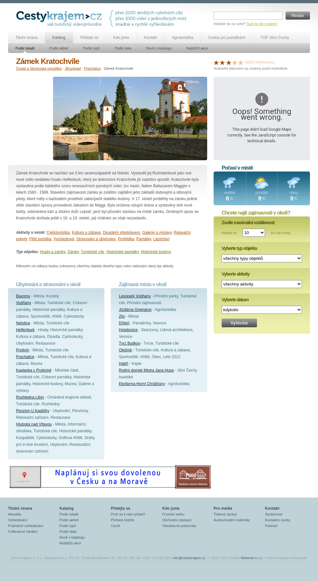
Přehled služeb (122, 520)
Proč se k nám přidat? (128, 514)
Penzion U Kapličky (32, 411)
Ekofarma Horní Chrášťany (142, 384)
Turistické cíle (92, 252)
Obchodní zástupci (176, 520)
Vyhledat (239, 323)
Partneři (271, 526)
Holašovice (128, 330)
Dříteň (124, 323)
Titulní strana (26, 37)
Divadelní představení (121, 232)
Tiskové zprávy (225, 514)
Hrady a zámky (52, 252)
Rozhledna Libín (30, 397)
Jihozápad (73, 68)
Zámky (73, 252)
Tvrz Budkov (129, 343)
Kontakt (150, 37)
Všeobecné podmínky (179, 526)
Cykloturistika (58, 232)
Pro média (223, 508)
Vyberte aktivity (236, 274)
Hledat (298, 16)
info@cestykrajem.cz (189, 558)
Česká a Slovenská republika (39, 68)
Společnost (273, 514)
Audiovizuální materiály (232, 520)
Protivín (22, 350)
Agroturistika (182, 37)
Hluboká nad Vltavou (34, 424)
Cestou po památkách (227, 37)
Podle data (123, 48)
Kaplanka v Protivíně (33, 370)
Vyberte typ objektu (239, 248)
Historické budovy (156, 252)
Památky (143, 239)
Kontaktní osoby (277, 520)
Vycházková (64, 239)
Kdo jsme (121, 37)
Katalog (59, 37)
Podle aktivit (58, 48)
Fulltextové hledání (23, 531)
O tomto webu (173, 514)
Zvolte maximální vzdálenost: (248, 222)
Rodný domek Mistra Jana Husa (146, 370)
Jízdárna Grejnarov (135, 309)
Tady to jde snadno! (262, 24)
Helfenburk (25, 330)
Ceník (115, 526)
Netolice (23, 323)
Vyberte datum (235, 299)
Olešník (125, 350)
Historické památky (122, 252)
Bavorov (23, 296)
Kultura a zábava (86, 232)
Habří (123, 363)
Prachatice (92, 68)
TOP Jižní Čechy (275, 37)
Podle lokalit (24, 48)
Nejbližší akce (197, 48)
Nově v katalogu (159, 48)
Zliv (122, 316)
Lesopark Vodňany (135, 296)
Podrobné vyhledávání (25, 526)
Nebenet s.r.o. (252, 558)
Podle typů (91, 48)
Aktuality (15, 514)
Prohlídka (126, 239)
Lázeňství (161, 239)
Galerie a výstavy (157, 232)
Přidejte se (89, 37)
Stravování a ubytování (96, 239)
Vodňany (23, 303)
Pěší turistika (40, 239)
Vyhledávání (17, 520)
